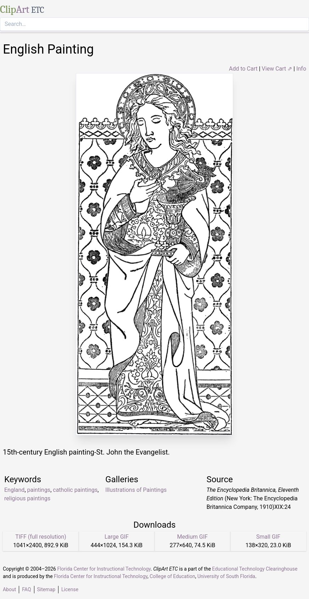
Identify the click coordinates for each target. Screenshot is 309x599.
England (14, 490)
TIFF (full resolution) (40, 536)
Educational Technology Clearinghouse (255, 569)
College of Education (172, 576)
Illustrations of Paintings (136, 490)
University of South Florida (226, 576)
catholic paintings (75, 490)
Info (301, 68)
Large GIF (117, 536)
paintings (39, 490)
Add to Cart (243, 68)
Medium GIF (192, 536)
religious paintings (27, 498)
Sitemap (46, 589)
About (9, 589)
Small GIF (268, 536)
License (69, 589)
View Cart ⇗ (277, 68)
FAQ (26, 589)
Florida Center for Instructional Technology (104, 569)
